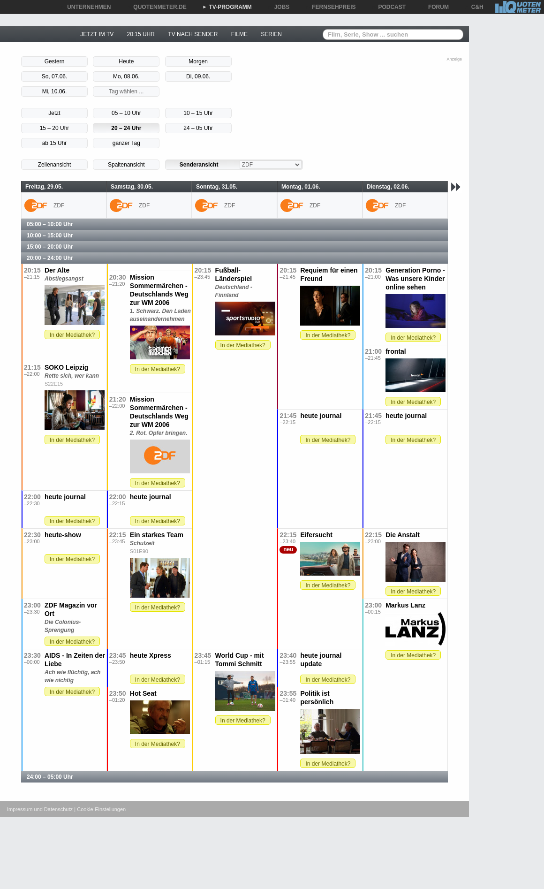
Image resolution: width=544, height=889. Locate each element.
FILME (239, 34)
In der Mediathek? (72, 335)
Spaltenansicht (126, 164)
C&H (474, 7)
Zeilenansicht (54, 164)
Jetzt (54, 113)
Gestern (55, 61)
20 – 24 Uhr (126, 128)
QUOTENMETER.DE (156, 7)
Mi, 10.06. (54, 91)
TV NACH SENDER (193, 34)
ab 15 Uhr (54, 143)
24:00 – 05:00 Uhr (50, 777)
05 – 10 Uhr (126, 113)
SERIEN (271, 34)
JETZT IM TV (96, 34)
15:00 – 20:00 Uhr (50, 246)
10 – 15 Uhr (198, 113)
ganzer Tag (126, 143)
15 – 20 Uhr (54, 128)
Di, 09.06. (198, 76)
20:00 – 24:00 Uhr (50, 258)
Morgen (198, 61)
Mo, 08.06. (126, 76)
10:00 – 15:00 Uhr (50, 235)
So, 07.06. (55, 76)
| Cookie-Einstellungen (100, 809)
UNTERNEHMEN (85, 7)
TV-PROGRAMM (227, 7)
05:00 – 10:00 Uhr (50, 224)
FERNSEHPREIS (330, 7)
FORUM (435, 7)
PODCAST (389, 7)
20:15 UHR (141, 34)
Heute (126, 61)
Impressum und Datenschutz (40, 809)
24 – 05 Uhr (198, 128)
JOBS (279, 7)
